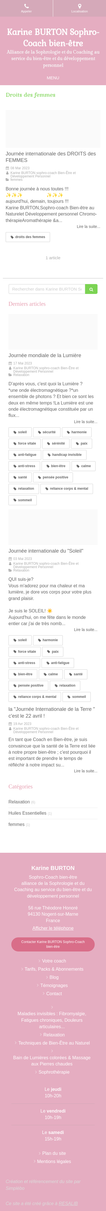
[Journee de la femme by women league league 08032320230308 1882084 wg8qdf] (53, 129)
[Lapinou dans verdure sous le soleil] (53, 527)
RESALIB (68, 1203)
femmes (16, 824)
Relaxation (19, 801)
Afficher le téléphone (53, 928)
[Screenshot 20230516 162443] (53, 332)
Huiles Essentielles (27, 813)
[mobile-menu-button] (53, 78)
